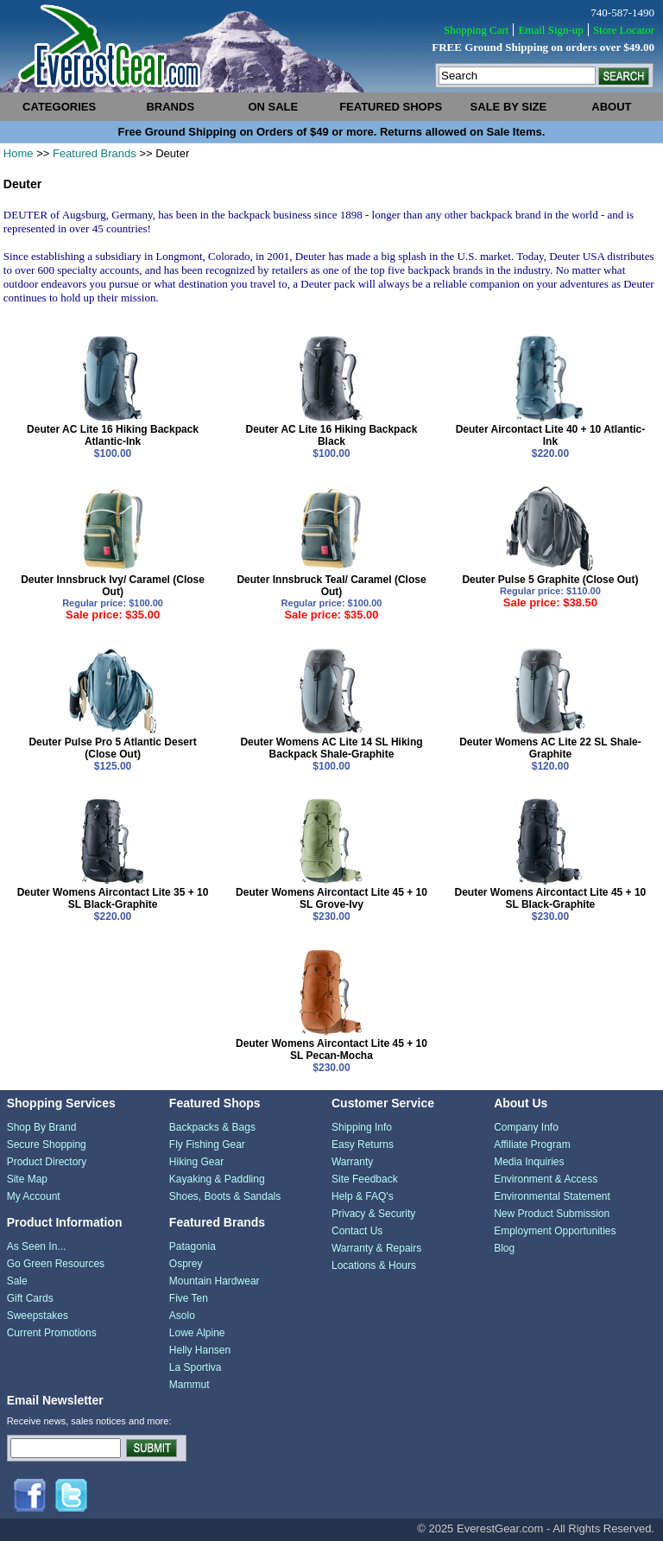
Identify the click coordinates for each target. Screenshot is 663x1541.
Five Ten (188, 1298)
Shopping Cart (476, 29)
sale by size (508, 106)
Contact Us (357, 1231)
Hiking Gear (196, 1162)
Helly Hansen (199, 1350)
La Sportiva (195, 1367)
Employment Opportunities (555, 1231)
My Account (33, 1196)
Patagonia (192, 1246)
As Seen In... (36, 1246)
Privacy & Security (373, 1214)
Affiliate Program (532, 1144)
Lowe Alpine (197, 1333)
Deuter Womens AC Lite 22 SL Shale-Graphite (550, 748)
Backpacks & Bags (212, 1127)
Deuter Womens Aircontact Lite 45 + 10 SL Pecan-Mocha (331, 1049)
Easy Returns (363, 1144)
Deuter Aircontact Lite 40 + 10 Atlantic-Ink (551, 435)
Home (18, 153)
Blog (504, 1248)
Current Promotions (52, 1333)
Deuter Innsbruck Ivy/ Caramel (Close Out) (113, 586)
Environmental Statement (552, 1196)
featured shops (390, 106)
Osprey (186, 1264)
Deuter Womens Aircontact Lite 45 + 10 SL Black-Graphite (551, 898)
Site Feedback (365, 1179)
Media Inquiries (529, 1162)
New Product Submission (551, 1214)
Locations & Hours (374, 1265)
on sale (273, 106)
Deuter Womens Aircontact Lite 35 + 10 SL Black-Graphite (113, 898)
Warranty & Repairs (376, 1248)
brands (170, 106)
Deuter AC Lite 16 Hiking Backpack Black (331, 435)
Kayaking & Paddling (217, 1179)
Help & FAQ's (363, 1196)
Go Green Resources (55, 1264)
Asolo (182, 1316)
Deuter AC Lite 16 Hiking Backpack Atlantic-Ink (113, 435)
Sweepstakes (37, 1316)
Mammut (189, 1385)
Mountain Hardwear (214, 1281)
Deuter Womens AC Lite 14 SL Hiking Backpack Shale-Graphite (331, 748)
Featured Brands (94, 153)
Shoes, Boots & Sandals (225, 1196)
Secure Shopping (46, 1144)
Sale (17, 1281)
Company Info (526, 1127)
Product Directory (47, 1162)
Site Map (27, 1179)
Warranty (352, 1162)
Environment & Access (545, 1179)
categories (59, 106)
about (611, 106)
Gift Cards (30, 1298)
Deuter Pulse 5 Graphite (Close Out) (550, 580)
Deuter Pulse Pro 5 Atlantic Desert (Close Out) (112, 748)
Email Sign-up (550, 29)
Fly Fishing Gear (207, 1144)
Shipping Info (362, 1127)
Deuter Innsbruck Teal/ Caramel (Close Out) (331, 586)
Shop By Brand (42, 1127)
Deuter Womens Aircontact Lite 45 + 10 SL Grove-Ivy (331, 898)
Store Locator (623, 29)
